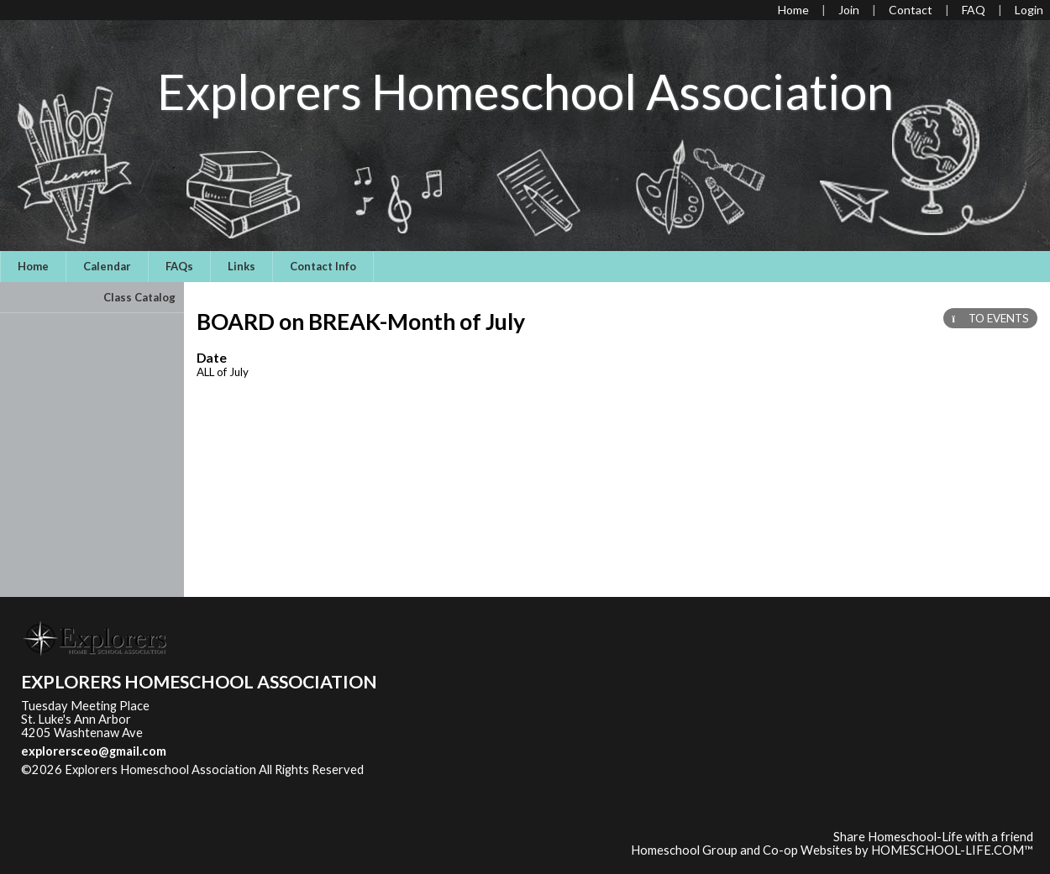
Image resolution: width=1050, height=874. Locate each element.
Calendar (107, 266)
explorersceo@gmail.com (93, 751)
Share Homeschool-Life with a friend (933, 837)
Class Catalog (139, 297)
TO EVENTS (990, 318)
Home (33, 266)
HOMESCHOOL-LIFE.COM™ (952, 850)
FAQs (179, 266)
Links (241, 266)
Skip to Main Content (92, 783)
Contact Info (323, 266)
